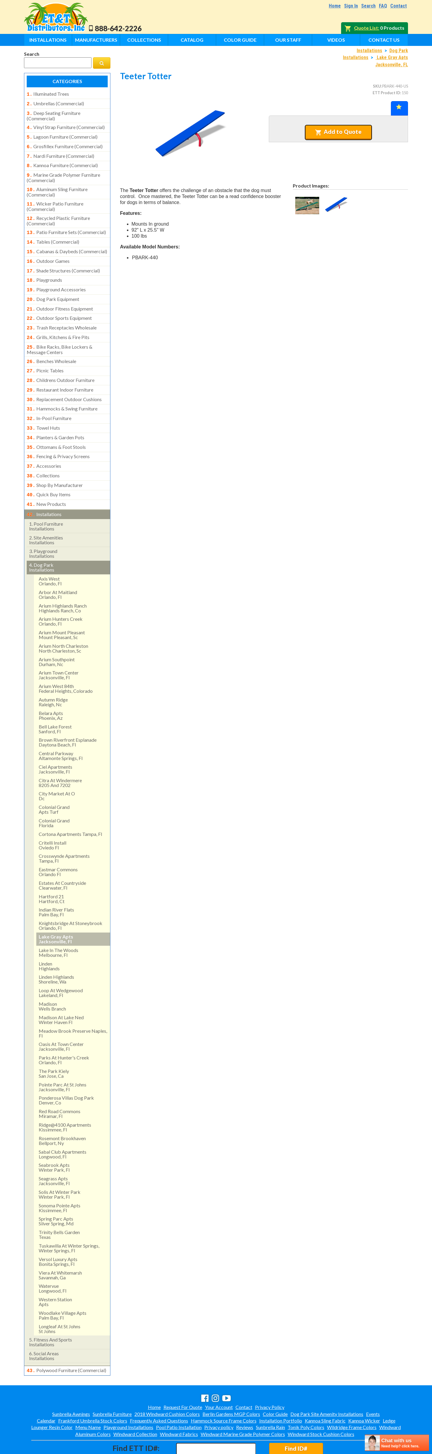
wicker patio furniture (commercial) (55, 199)
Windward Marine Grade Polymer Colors (243, 1408)
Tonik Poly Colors (306, 1401)
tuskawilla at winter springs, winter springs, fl (69, 1223)
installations (44, 489)
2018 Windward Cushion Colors (167, 1388)
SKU (377, 86)
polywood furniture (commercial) (66, 1345)
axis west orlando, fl (50, 556)
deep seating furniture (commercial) (53, 114)
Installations (48, 40)
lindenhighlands (49, 941)
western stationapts (55, 1276)
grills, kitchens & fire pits (58, 323)
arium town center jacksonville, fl (59, 649)
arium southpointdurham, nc (57, 636)
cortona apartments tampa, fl (70, 809)
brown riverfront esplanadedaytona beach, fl (68, 717)
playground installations (43, 528)
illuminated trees (48, 94)
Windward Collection (135, 1408)
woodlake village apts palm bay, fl (62, 1290)
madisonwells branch (52, 981)
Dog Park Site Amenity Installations (326, 1388)
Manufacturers (96, 40)
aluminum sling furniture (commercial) (57, 186)
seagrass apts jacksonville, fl (54, 1155)
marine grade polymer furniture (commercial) (63, 172)
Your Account (219, 1381)
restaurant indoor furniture (60, 373)
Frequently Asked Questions (159, 1395)
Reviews (244, 1401)
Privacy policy (218, 1401)
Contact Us (384, 40)
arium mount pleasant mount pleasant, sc (62, 609)
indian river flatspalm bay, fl (56, 887)
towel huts (43, 408)
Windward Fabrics (179, 1408)
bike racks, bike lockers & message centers (59, 334)
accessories (44, 444)
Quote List (366, 28)
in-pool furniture (49, 399)
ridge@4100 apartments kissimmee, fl (65, 1102)
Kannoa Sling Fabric (325, 1395)
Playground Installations (128, 1401)
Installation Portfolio (280, 1395)
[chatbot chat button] (397, 1442)
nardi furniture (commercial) (60, 152)
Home (335, 6)
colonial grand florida (54, 797)
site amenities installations (46, 514)
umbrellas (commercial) (55, 103)
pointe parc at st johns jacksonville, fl (62, 1061)
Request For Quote (183, 1381)
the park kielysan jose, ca (54, 1048)
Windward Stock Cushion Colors (321, 1408)
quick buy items (48, 471)
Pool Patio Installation (179, 1401)
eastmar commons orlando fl (58, 846)
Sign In (351, 6)
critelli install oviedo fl (52, 820)
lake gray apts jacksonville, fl (56, 914)
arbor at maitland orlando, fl (58, 569)
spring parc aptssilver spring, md (56, 1196)
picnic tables (45, 355)
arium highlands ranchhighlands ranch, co (63, 583)
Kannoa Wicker (364, 1395)
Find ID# (296, 1422)
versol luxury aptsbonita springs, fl (58, 1236)
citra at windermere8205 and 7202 (60, 757)
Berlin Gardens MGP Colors (231, 1388)
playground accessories (56, 278)
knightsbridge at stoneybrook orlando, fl (70, 900)
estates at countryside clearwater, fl (62, 860)
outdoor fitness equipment (60, 296)
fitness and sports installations (50, 1316)
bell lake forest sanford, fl (55, 703)
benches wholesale (51, 346)
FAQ (383, 6)
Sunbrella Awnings (71, 1388)
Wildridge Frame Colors (351, 1401)
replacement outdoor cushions (64, 382)
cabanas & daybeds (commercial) (67, 243)
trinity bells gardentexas (59, 1209)
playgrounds (44, 269)
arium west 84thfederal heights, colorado (66, 663)
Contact (398, 6)
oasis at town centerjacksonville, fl (61, 1021)
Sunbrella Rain (270, 1401)
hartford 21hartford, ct (51, 873)
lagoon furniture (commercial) (62, 134)
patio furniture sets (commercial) (66, 225)
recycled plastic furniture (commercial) (58, 213)
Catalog (192, 40)
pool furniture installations (46, 501)
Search (368, 6)
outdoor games (48, 252)
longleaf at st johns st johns (59, 1303)
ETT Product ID (386, 92)
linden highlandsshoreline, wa (56, 954)
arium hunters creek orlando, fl (60, 596)
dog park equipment (53, 287)
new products (46, 480)
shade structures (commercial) (63, 261)
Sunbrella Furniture (112, 1388)
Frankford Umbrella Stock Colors (92, 1395)
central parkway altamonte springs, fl (60, 730)
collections (43, 453)
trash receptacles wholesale (62, 314)
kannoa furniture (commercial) (62, 161)
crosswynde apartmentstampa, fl (64, 833)
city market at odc (57, 770)
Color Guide (240, 40)
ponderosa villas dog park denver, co (66, 1075)
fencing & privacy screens (58, 435)
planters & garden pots (55, 417)
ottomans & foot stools (56, 426)
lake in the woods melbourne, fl (58, 927)
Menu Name (88, 1401)
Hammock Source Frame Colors (223, 1395)
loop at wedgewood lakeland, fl (61, 967)
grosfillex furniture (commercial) (65, 143)
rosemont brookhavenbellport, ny (62, 1115)
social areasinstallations (44, 1330)
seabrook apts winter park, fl (54, 1142)
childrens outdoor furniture (60, 364)
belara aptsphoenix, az (51, 690)
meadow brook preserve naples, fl (73, 1008)
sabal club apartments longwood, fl (62, 1129)
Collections (144, 40)
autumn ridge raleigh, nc (53, 676)
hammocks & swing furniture (62, 390)
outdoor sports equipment (59, 305)
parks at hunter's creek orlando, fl (64, 1034)
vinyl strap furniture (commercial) (66, 125)
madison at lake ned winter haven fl (61, 994)
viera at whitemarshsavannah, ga (60, 1250)
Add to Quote (338, 131)
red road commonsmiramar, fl (59, 1088)
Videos (336, 40)
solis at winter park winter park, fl (59, 1169)
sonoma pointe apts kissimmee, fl (59, 1182)
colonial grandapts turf (54, 784)
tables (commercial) (53, 234)
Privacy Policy (269, 1381)
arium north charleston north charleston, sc (63, 623)
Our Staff (288, 40)
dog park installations (41, 542)
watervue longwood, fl (52, 1263)
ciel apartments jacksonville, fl (55, 744)
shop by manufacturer (55, 462)
